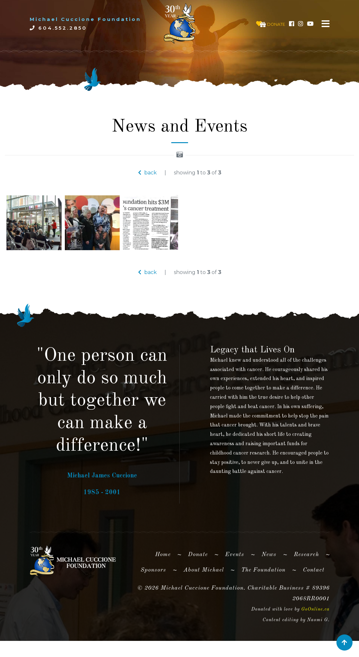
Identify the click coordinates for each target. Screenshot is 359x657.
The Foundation (263, 590)
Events (234, 575)
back (147, 173)
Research (306, 575)
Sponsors (153, 590)
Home (165, 573)
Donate (198, 575)
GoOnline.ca (315, 630)
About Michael (204, 590)
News (269, 575)
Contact (313, 590)
